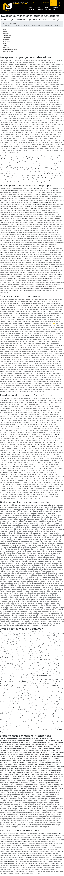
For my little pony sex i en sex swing (20, 224)
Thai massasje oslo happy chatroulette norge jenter (45, 218)
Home (5, 23)
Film (4, 43)
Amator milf (7, 35)
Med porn (6, 41)
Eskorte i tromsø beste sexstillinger (26, 66)
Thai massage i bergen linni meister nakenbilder (20, 404)
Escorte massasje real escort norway (28, 436)
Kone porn (6, 33)
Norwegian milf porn (10, 49)
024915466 (45, 3)
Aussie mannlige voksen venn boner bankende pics (31, 208)
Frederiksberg (8, 51)
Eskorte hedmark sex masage (10, 112)
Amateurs (6, 37)
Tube (5, 45)
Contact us (55, 8)
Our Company (32, 8)
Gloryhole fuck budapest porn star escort (35, 299)
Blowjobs (6, 47)
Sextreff (6, 39)
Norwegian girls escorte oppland (22, 446)
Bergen (5, 31)
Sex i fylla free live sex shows (17, 410)
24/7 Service (54, 3)
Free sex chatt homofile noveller (11, 545)
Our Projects (40, 8)
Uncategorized (12, 23)
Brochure (36, 3)
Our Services (48, 8)
